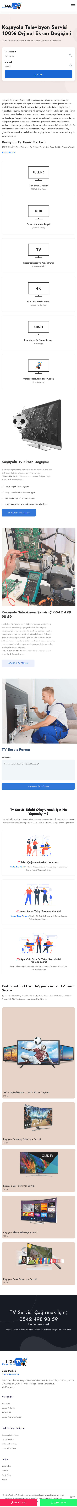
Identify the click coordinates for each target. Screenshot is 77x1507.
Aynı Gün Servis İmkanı (38, 303)
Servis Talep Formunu (20, 916)
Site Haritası (72, 1498)
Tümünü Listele (9, 152)
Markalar (5, 1470)
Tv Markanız (10, 52)
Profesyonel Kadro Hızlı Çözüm (38, 380)
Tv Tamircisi (6, 1412)
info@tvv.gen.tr (8, 1387)
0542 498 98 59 (17, 866)
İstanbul (8, 62)
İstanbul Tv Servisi (8, 1408)
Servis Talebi (6, 1475)
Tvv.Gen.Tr (13, 1495)
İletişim (4, 1479)
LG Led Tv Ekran (8, 1439)
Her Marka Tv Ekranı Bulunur (38, 342)
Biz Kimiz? (6, 1403)
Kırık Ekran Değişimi (38, 187)
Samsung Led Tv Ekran (10, 1435)
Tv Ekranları (6, 1466)
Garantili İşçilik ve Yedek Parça (38, 264)
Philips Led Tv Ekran (9, 1444)
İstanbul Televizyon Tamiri (11, 1417)
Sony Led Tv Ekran (9, 1448)
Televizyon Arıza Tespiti (39, 226)
